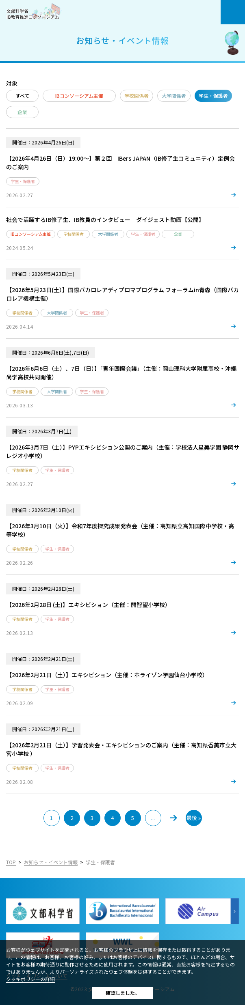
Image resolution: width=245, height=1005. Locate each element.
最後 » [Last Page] (193, 818)
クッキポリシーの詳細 (30, 978)
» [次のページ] (173, 818)
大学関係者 (174, 95)
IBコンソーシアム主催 (79, 95)
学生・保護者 (213, 95)
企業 (22, 111)
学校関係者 (136, 95)
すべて (22, 95)
